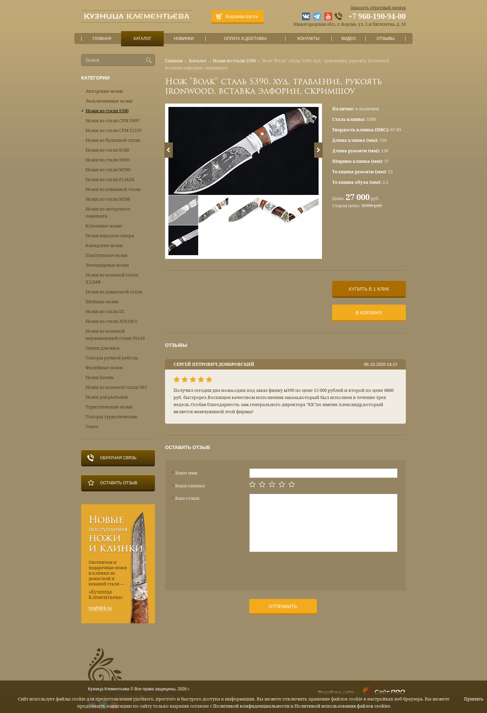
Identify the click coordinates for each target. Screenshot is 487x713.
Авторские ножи (104, 91)
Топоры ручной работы (112, 357)
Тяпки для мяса (102, 348)
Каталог (142, 38)
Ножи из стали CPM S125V (114, 130)
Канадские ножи (104, 245)
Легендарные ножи (107, 265)
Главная (102, 38)
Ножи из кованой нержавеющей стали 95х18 (115, 335)
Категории (95, 78)
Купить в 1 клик (369, 289)
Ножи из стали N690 (108, 159)
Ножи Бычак (100, 377)
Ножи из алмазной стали (113, 189)
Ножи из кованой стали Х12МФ (112, 278)
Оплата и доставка (245, 38)
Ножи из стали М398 (108, 199)
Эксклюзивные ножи (109, 101)
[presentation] (300, 568)
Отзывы (385, 38)
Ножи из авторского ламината (108, 212)
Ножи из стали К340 (107, 150)
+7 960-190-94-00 (377, 17)
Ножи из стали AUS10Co (112, 321)
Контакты (308, 38)
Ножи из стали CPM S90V (113, 120)
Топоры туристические (111, 416)
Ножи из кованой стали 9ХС (116, 387)
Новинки (184, 38)
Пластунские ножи (106, 255)
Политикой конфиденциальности (251, 706)
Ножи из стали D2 (105, 311)
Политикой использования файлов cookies (342, 706)
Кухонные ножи (104, 225)
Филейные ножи (104, 367)
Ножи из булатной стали (113, 140)
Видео (348, 38)
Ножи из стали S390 (234, 60)
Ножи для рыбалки (107, 397)
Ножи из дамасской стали (114, 291)
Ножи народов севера (110, 235)
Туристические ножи (109, 406)
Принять (474, 698)
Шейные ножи (102, 301)
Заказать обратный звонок (378, 7)
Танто (92, 426)
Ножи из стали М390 (108, 169)
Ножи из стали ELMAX (110, 179)
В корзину (369, 312)
